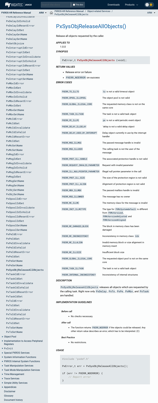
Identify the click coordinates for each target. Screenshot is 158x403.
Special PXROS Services (17, 353)
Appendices (10, 387)
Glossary (8, 395)
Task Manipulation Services (18, 365)
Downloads (114, 4)
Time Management (14, 374)
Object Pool (10, 336)
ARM (151, 12)
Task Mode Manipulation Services (22, 370)
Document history (13, 400)
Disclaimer (9, 391)
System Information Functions (20, 357)
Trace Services (11, 378)
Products (129, 4)
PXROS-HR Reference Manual (69, 11)
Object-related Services (98, 11)
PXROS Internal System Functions (22, 361)
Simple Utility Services (15, 383)
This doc (78, 4)
